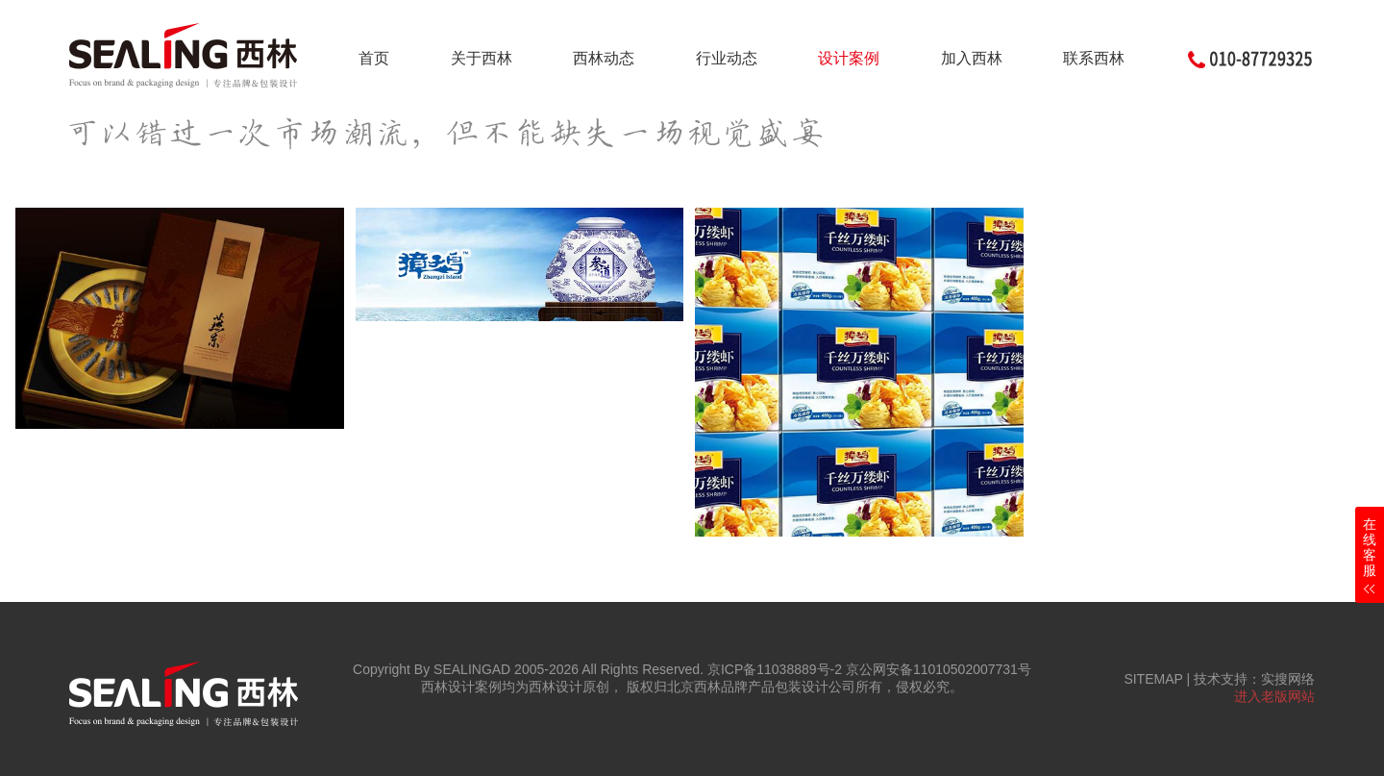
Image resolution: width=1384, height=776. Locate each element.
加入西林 (971, 58)
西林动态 (603, 58)
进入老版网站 (1274, 696)
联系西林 (1093, 58)
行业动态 (726, 58)
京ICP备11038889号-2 (774, 669)
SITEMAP (1153, 679)
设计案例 (848, 58)
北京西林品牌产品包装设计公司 (761, 686)
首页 (373, 58)
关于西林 (481, 58)
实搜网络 (1288, 679)
